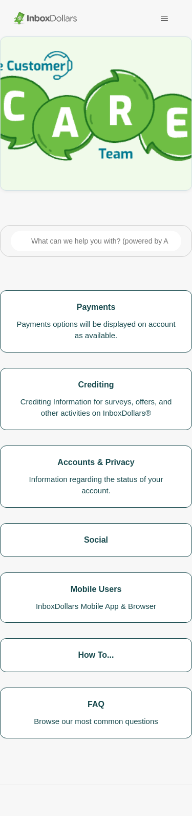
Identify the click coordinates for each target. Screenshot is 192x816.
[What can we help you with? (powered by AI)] (96, 241)
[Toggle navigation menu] (164, 18)
